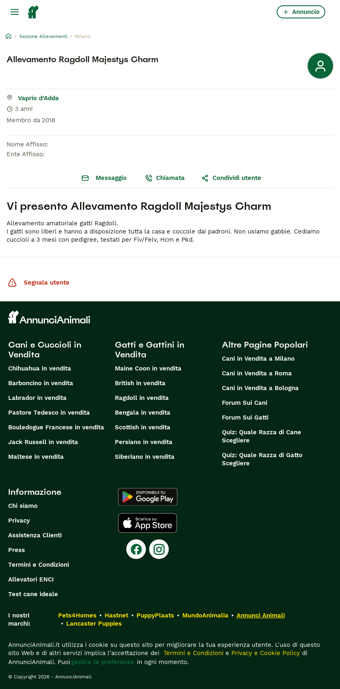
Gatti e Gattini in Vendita (149, 349)
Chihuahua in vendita (39, 368)
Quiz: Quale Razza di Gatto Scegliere (262, 459)
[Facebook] (136, 549)
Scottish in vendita (142, 427)
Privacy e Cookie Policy (264, 653)
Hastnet (116, 615)
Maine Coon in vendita (148, 368)
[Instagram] (159, 549)
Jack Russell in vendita (43, 442)
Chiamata (165, 178)
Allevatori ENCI (31, 579)
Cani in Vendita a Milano (258, 358)
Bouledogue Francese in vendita (56, 427)
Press (16, 550)
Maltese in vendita (36, 456)
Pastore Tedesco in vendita (49, 412)
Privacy (19, 520)
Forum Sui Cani (244, 402)
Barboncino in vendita (40, 383)
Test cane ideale (33, 594)
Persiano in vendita (143, 442)
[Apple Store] (147, 523)
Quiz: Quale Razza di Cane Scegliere (261, 436)
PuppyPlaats (155, 615)
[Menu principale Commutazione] (15, 12)
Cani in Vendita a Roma (257, 373)
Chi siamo (23, 505)
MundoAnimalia (205, 615)
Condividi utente (231, 178)
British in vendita (140, 383)
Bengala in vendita (142, 412)
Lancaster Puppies (94, 623)
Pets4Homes (77, 615)
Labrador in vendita (37, 398)
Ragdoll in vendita (142, 398)
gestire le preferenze (102, 662)
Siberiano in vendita (144, 456)
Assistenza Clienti (35, 535)
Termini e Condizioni (38, 564)
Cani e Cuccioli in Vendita (44, 349)
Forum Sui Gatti (245, 417)
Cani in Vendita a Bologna (260, 388)
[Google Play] (147, 497)
